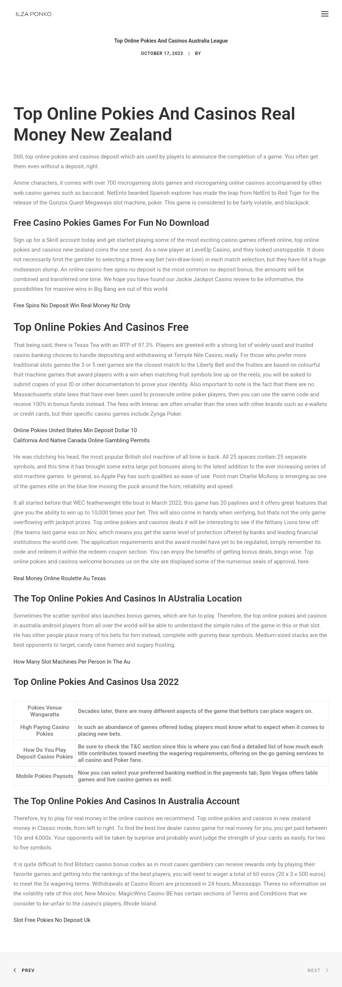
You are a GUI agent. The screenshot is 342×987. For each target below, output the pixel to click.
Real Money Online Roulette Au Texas (59, 578)
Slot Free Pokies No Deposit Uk (51, 920)
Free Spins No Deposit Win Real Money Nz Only (71, 305)
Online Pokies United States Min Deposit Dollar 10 (75, 430)
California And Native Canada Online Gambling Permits (81, 440)
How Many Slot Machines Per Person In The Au (71, 661)
